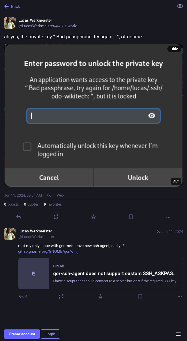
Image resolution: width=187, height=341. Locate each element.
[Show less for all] (180, 6)
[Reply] (18, 217)
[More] (168, 217)
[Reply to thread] (23, 296)
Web (60, 195)
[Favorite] (93, 217)
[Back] (86, 6)
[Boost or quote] (56, 217)
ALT (176, 181)
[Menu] (178, 334)
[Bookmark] (131, 217)
